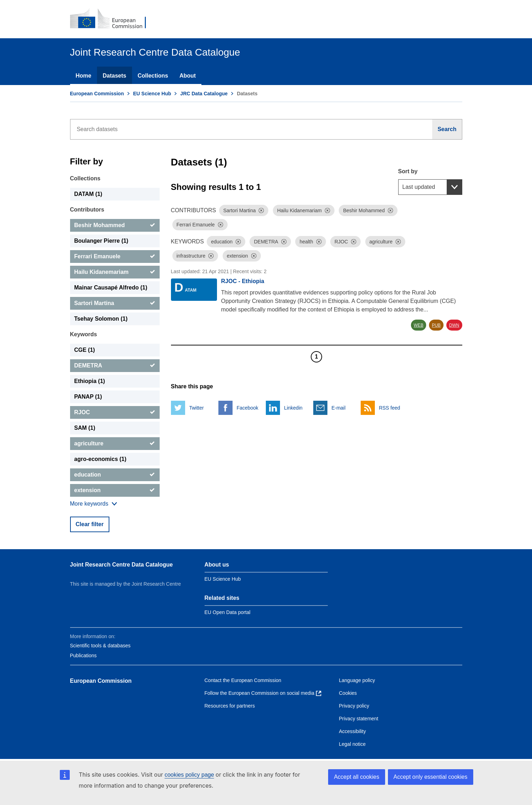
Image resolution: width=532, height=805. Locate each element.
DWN (454, 325)
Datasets (114, 76)
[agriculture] (115, 443)
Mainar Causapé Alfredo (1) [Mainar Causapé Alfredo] (111, 288)
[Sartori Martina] (115, 303)
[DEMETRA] (115, 365)
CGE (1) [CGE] (84, 350)
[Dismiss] (261, 210)
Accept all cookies (356, 777)
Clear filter (90, 524)
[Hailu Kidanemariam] (115, 272)
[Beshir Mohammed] (115, 225)
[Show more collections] (93, 504)
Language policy (357, 680)
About (187, 76)
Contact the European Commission (243, 680)
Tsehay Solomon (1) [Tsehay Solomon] (101, 319)
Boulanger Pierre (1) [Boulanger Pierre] (101, 241)
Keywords (83, 334)
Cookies (348, 693)
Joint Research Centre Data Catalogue (121, 565)
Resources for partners (230, 706)
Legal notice (352, 744)
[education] (115, 474)
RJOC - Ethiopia (242, 281)
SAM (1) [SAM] (85, 428)
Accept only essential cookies (431, 777)
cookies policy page (189, 775)
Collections (153, 76)
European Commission (97, 93)
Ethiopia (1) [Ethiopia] (89, 381)
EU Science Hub (152, 93)
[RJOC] (115, 412)
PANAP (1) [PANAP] (88, 397)
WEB (418, 325)
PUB (436, 325)
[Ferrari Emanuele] (115, 256)
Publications (83, 655)
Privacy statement (358, 718)
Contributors (87, 210)
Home (83, 76)
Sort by (408, 171)
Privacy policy (354, 706)
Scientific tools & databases (100, 645)
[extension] (115, 490)
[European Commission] (113, 19)
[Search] (447, 129)
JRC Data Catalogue (204, 93)
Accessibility (352, 731)
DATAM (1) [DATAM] (88, 194)
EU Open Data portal (228, 612)
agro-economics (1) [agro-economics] (100, 459)
